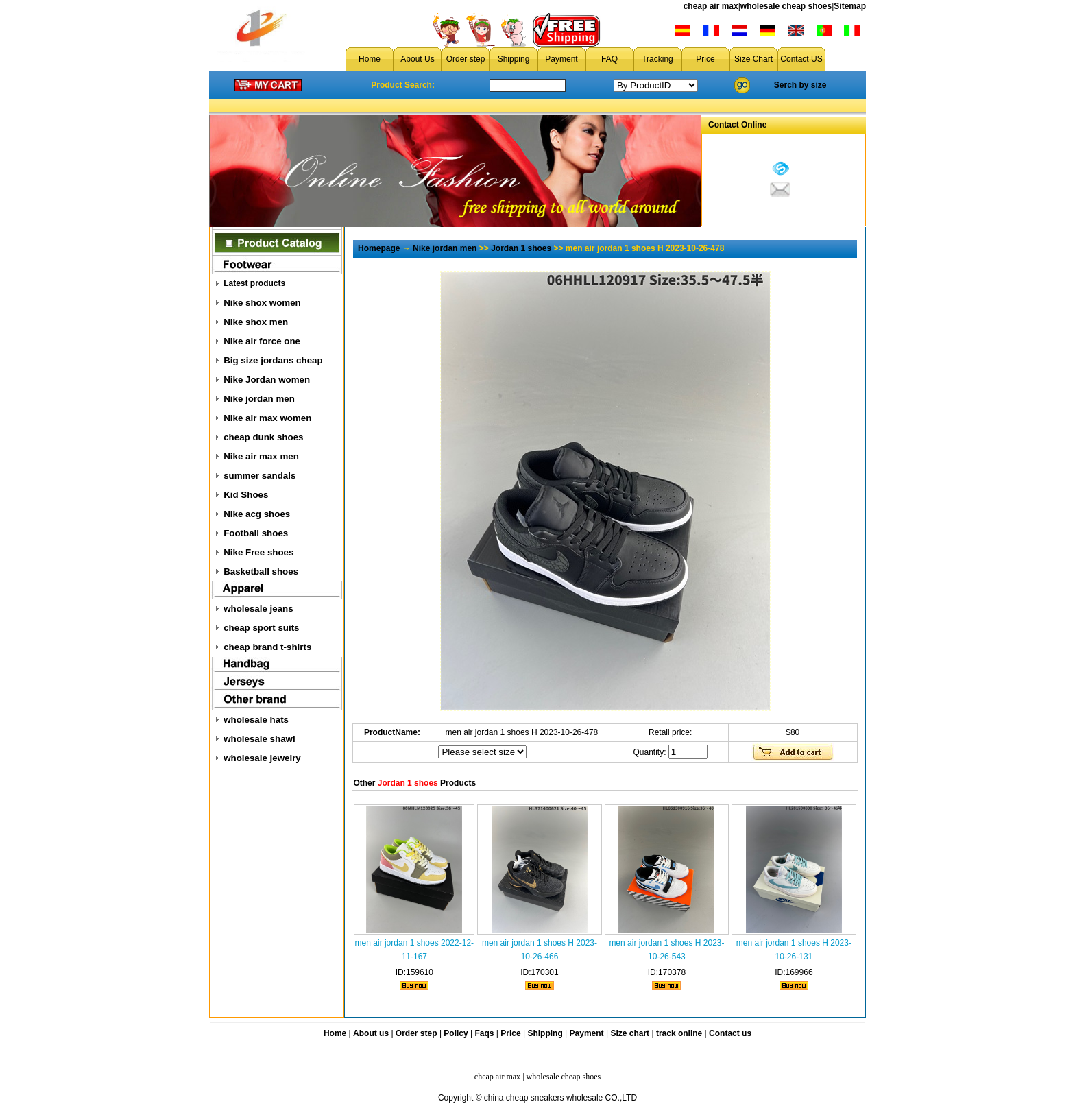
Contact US (801, 59)
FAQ (609, 59)
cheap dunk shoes (263, 437)
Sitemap (850, 6)
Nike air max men (261, 456)
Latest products (254, 283)
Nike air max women (267, 418)
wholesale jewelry (262, 758)
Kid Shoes (246, 495)
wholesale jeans (258, 608)
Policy (456, 1033)
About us (371, 1033)
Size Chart (753, 59)
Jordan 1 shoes (521, 248)
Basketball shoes (261, 571)
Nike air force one (262, 341)
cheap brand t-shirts (267, 647)
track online (679, 1033)
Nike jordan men (259, 399)
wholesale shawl (259, 739)
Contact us (730, 1033)
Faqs (484, 1033)
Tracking (657, 59)
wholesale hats (256, 719)
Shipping (514, 59)
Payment (561, 59)
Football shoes (256, 533)
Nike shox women (262, 303)
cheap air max (711, 6)
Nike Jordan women (267, 379)
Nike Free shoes (258, 552)
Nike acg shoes (257, 514)
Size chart (629, 1033)
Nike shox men (256, 322)
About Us (417, 59)
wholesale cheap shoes (786, 6)
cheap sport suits (261, 628)
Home (370, 59)
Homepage (379, 248)
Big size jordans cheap (273, 360)
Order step (465, 59)
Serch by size (800, 85)
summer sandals (259, 475)
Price (705, 59)
